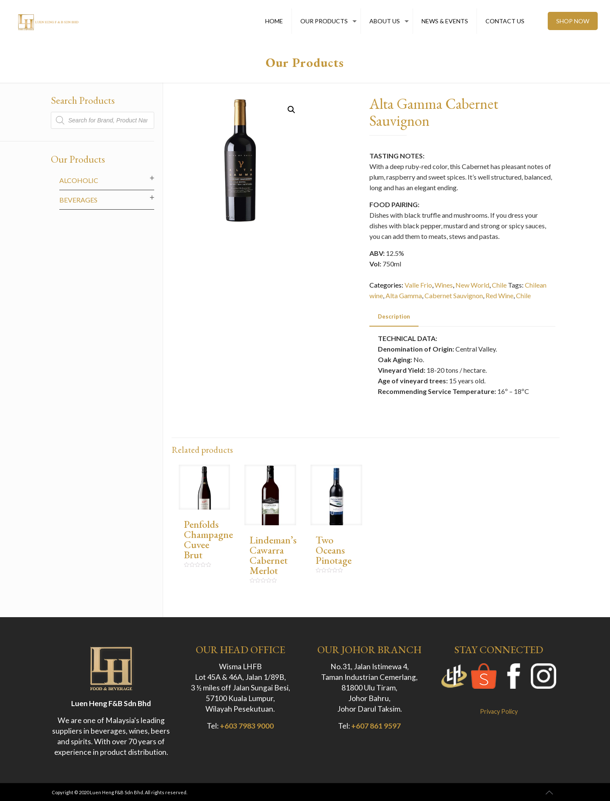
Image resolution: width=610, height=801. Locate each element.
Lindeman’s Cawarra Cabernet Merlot (273, 555)
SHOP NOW (572, 21)
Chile (499, 285)
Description (394, 316)
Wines (444, 285)
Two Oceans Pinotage (334, 550)
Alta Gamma (403, 295)
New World (472, 285)
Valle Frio (418, 285)
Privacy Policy (499, 711)
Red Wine (499, 295)
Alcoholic (78, 180)
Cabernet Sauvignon (453, 295)
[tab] (394, 316)
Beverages (78, 200)
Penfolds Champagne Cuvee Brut (208, 539)
